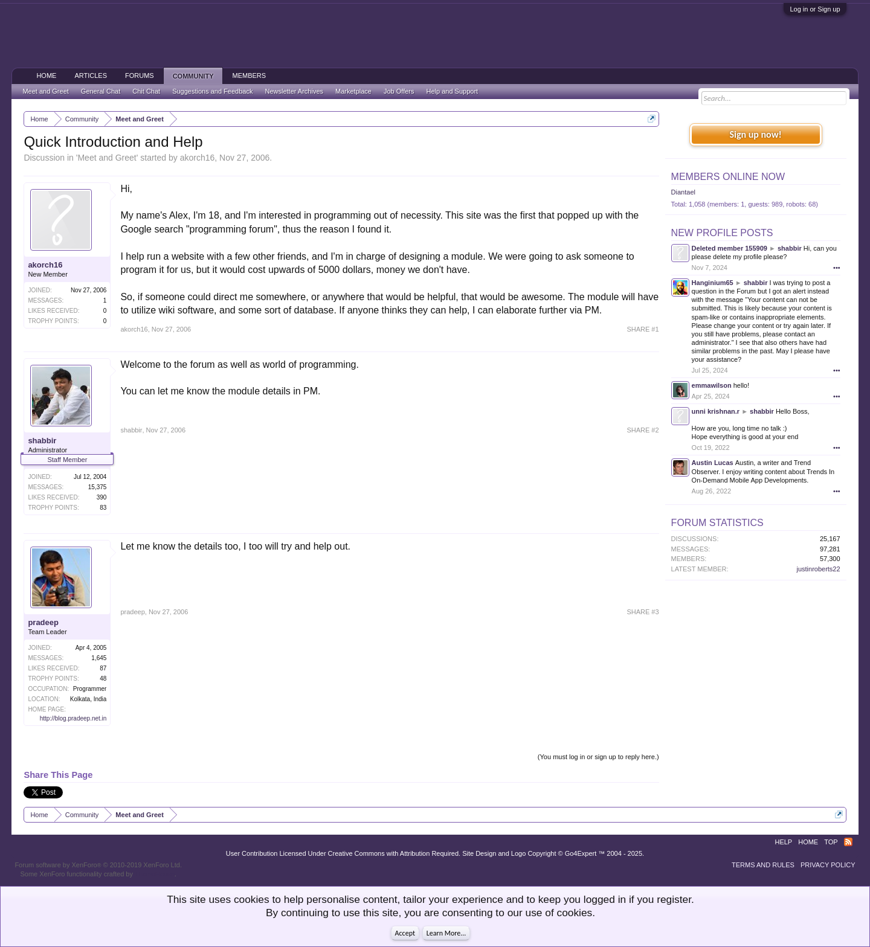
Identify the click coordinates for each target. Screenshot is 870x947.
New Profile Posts (722, 233)
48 (103, 678)
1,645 (98, 658)
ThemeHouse (155, 874)
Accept (405, 933)
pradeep (43, 622)
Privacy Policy (828, 864)
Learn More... (446, 933)
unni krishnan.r (716, 411)
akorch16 (197, 157)
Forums (139, 75)
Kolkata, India (88, 699)
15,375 (97, 487)
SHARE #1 (643, 329)
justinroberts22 (818, 569)
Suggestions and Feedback (212, 91)
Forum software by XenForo (98, 864)
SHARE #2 (643, 430)
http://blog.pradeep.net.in (73, 718)
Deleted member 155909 (729, 248)
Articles (90, 75)
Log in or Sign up (815, 9)
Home (46, 75)
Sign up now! (755, 134)
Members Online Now (728, 177)
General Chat (100, 91)
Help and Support (452, 91)
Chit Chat (146, 91)
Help (783, 842)
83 (103, 507)
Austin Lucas (712, 462)
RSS (848, 842)
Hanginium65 (712, 282)
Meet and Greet (106, 157)
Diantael (683, 192)
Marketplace (353, 91)
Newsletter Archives (294, 91)
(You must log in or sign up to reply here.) (598, 756)
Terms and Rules (763, 864)
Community (193, 76)
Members (249, 75)
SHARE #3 (643, 611)
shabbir (42, 440)
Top (830, 842)
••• (836, 267)
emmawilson (712, 385)
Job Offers (399, 91)
